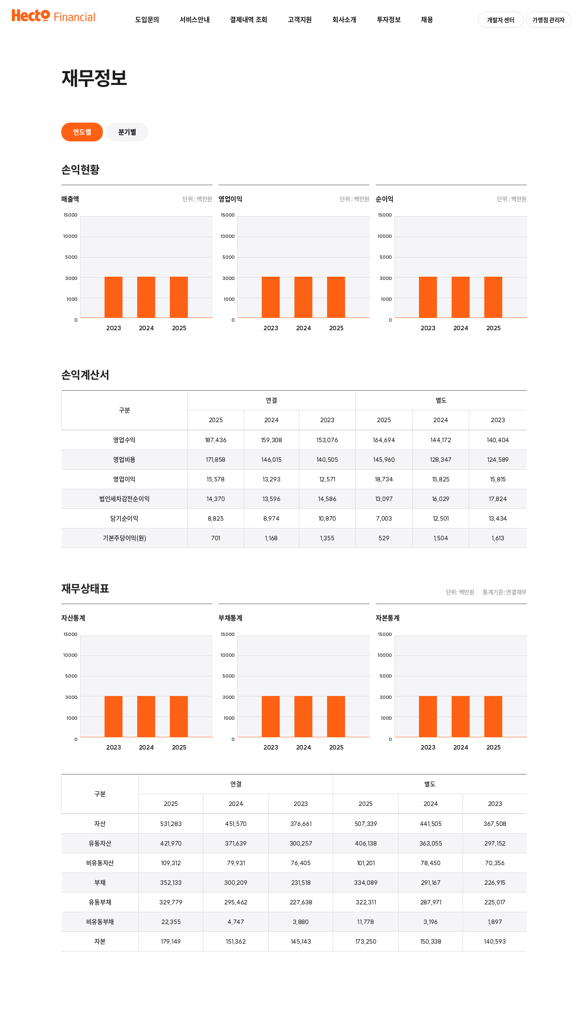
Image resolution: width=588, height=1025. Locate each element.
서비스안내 (194, 19)
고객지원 (300, 19)
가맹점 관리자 (548, 20)
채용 (427, 19)
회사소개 (344, 19)
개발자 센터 (500, 20)
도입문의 (147, 19)
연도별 (82, 132)
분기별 (128, 132)
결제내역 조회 (248, 19)
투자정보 (389, 19)
